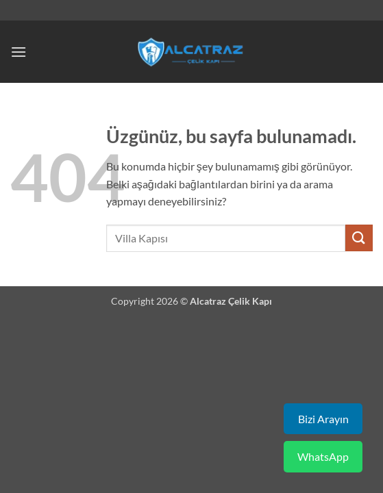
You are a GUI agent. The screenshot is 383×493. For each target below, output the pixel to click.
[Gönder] (359, 238)
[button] (18, 51)
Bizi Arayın (323, 418)
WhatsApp (323, 456)
